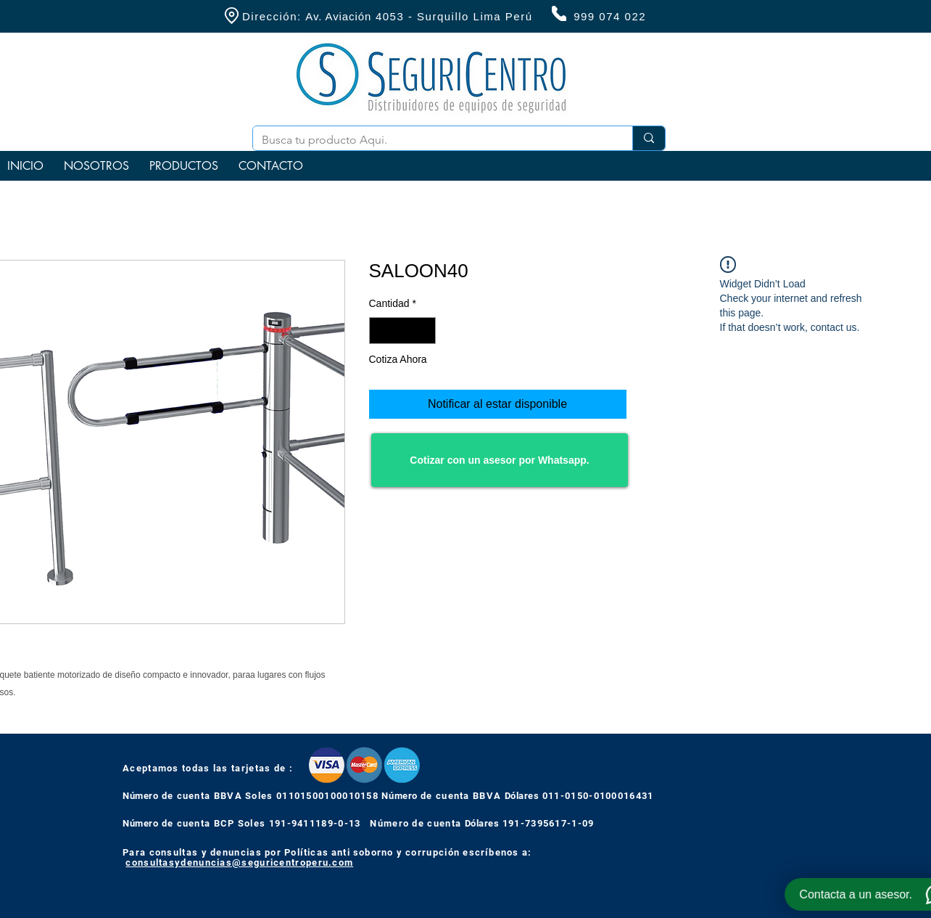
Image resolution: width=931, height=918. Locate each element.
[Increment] (424, 330)
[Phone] (559, 13)
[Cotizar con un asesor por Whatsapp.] (499, 460)
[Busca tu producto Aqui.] (432, 140)
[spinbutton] (402, 330)
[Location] (231, 15)
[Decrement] (380, 330)
